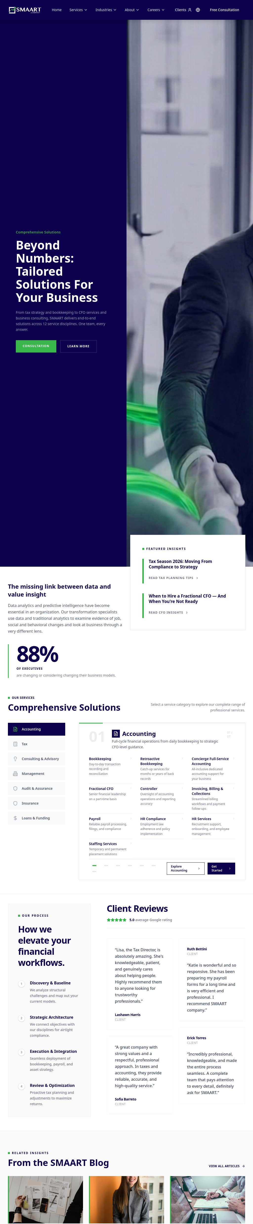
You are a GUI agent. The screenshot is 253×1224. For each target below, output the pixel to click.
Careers (156, 9)
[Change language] (198, 10)
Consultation (36, 346)
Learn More (78, 346)
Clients (183, 9)
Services (79, 9)
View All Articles (227, 1169)
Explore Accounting (185, 868)
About (132, 9)
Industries (106, 9)
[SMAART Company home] (25, 9)
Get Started (221, 868)
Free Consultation (224, 9)
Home (57, 9)
